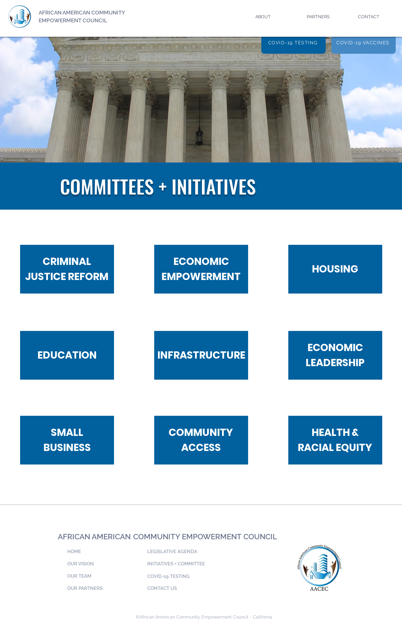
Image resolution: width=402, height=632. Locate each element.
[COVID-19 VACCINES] (363, 43)
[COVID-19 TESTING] (293, 43)
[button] (274, 14)
